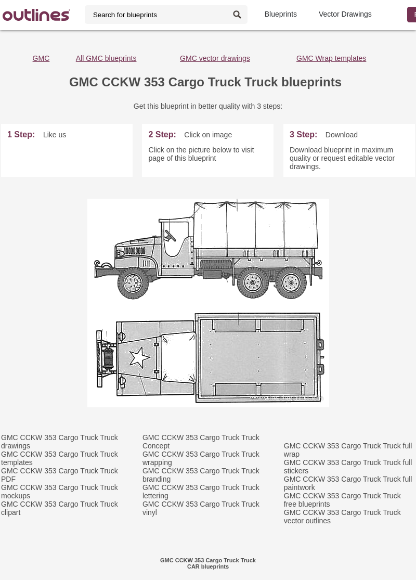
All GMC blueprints (106, 58)
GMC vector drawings (215, 58)
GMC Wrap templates (331, 58)
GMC (41, 58)
